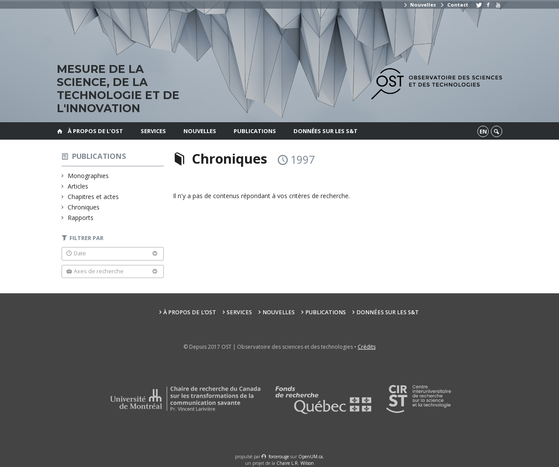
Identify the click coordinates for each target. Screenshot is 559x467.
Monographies (88, 176)
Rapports (80, 217)
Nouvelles (419, 4)
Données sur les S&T (325, 131)
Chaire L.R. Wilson (295, 463)
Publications (255, 131)
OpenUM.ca (310, 456)
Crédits (367, 346)
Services (153, 131)
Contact (454, 4)
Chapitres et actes (93, 196)
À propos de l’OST (95, 131)
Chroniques (84, 207)
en (483, 131)
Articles (78, 186)
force (279, 456)
